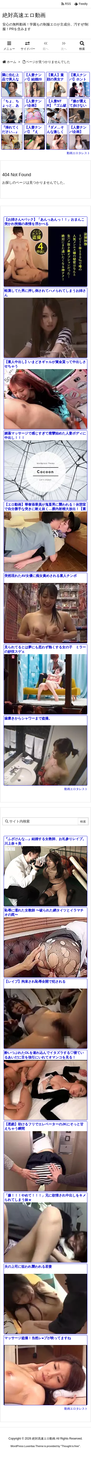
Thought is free (70, 1446)
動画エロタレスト (78, 153)
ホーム (11, 62)
